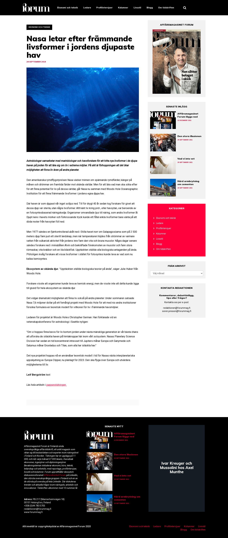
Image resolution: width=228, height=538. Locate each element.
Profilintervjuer (104, 7)
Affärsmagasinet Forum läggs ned (187, 115)
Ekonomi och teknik (67, 7)
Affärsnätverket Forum (55, 475)
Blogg (150, 7)
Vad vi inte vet (186, 158)
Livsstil (137, 7)
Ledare (87, 7)
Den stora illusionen (189, 136)
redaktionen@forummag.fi (176, 308)
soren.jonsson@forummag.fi (176, 311)
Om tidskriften (166, 7)
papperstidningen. (56, 384)
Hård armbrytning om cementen (188, 183)
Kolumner (123, 7)
